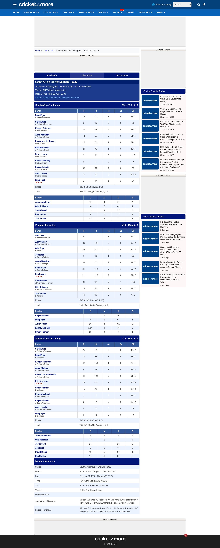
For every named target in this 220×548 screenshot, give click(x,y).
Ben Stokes (40, 214)
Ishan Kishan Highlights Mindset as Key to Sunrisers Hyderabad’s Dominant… (172, 237)
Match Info (52, 75)
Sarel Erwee (43, 123)
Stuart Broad (41, 210)
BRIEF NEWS (145, 12)
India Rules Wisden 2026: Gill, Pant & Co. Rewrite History (171, 98)
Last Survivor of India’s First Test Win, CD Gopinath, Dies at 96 (172, 124)
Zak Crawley (43, 243)
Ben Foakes (40, 275)
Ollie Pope (39, 249)
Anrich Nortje (41, 174)
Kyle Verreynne (42, 148)
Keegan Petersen (43, 129)
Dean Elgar (42, 116)
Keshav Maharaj (42, 161)
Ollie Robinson (41, 206)
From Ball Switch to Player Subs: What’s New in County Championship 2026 (172, 137)
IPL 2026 (117, 12)
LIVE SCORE (51, 12)
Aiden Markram (42, 136)
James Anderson (43, 202)
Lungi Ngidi (40, 181)
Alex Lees (42, 236)
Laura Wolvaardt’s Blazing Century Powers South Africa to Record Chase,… (171, 264)
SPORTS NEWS (86, 12)
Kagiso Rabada (42, 168)
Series (103, 12)
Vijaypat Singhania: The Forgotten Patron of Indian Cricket (171, 111)
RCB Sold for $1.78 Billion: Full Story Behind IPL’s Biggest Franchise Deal (172, 149)
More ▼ (160, 12)
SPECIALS (68, 12)
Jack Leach (40, 218)
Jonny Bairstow (42, 262)
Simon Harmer (42, 155)
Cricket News (122, 75)
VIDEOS (130, 12)
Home (16, 12)
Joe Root (42, 256)
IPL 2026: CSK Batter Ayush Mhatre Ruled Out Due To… (171, 224)
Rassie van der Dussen (45, 142)
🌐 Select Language (162, 4)
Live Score (48, 50)
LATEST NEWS (31, 12)
